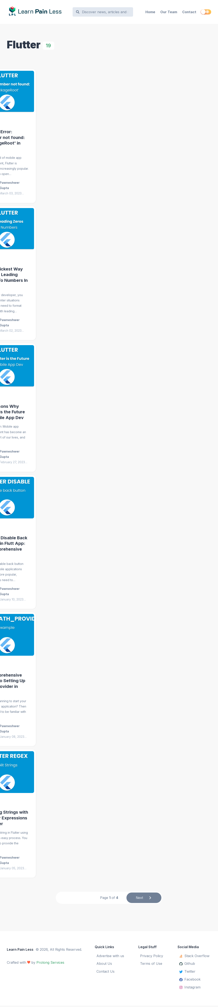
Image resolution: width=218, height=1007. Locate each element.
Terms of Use (151, 965)
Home (150, 12)
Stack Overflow (194, 957)
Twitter (187, 973)
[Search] (105, 12)
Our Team (168, 12)
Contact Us (105, 973)
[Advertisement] (109, 102)
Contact (189, 12)
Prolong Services (50, 964)
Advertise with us (110, 957)
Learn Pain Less (20, 951)
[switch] (206, 11)
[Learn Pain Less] (38, 12)
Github (187, 965)
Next (144, 899)
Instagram (190, 988)
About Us (104, 965)
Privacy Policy (151, 957)
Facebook (190, 980)
